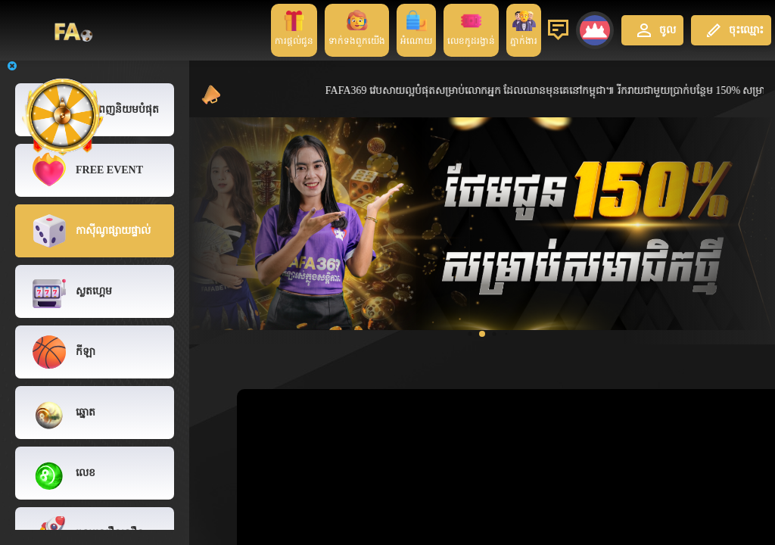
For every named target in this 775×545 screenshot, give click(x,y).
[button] (470, 333)
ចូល (654, 30)
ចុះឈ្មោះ (733, 30)
